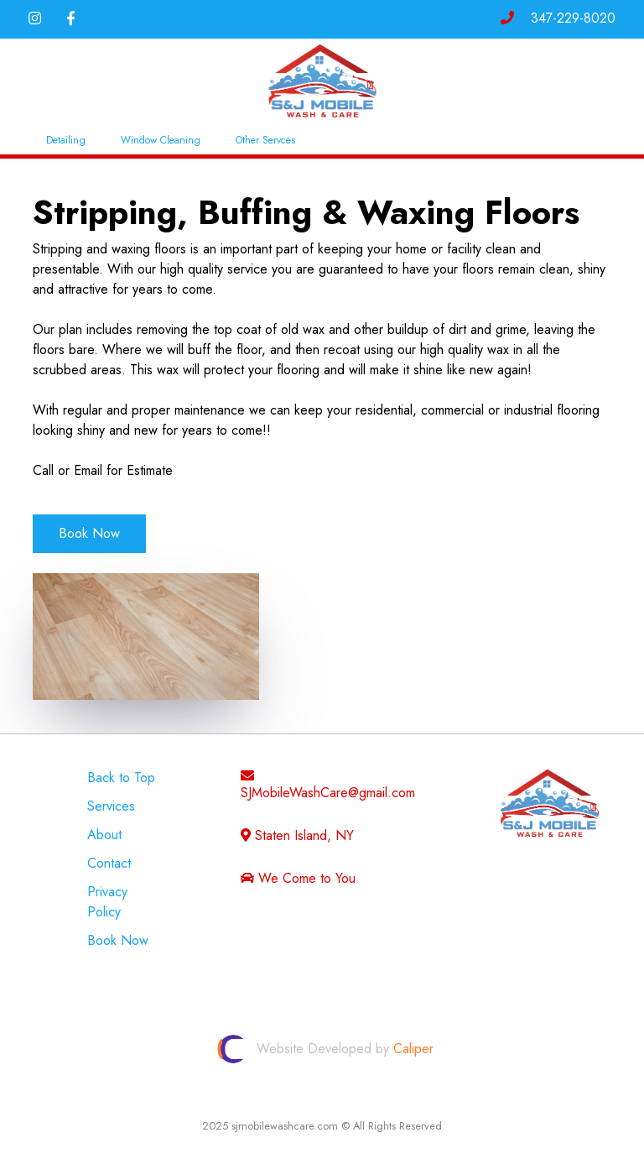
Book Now (89, 533)
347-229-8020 (558, 18)
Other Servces (265, 140)
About (104, 834)
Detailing (66, 140)
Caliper (413, 1049)
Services (111, 806)
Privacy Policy (107, 901)
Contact (109, 863)
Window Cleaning (160, 140)
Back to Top (121, 777)
